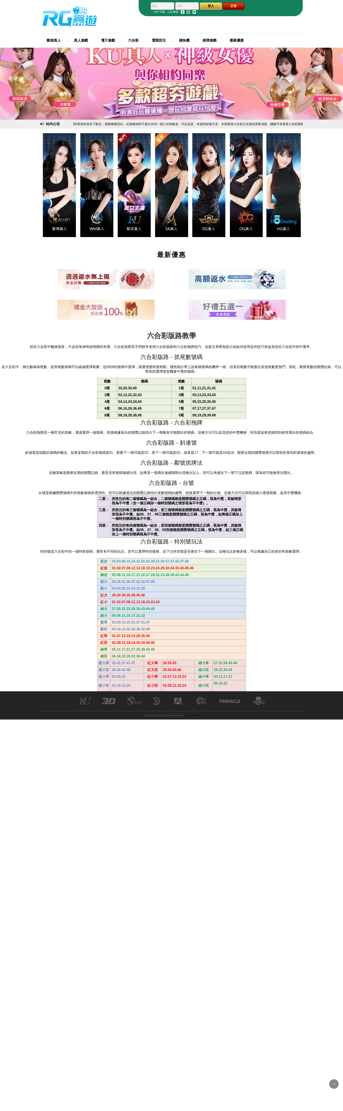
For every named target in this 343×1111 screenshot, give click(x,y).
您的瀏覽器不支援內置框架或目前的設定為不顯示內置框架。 (171, 555)
